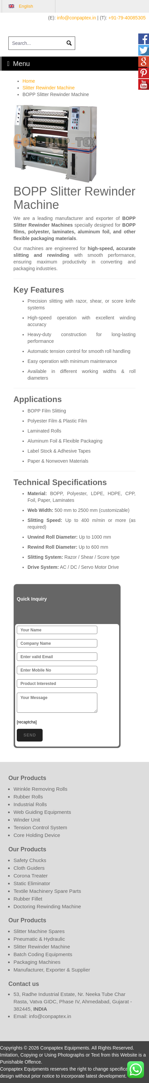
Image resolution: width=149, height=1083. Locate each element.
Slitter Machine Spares (38, 931)
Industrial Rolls (30, 804)
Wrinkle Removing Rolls (40, 789)
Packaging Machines (36, 962)
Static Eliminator (31, 883)
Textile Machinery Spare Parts (47, 891)
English (26, 6)
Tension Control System (40, 827)
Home (28, 81)
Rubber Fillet (27, 899)
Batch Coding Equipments (42, 954)
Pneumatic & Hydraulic (39, 939)
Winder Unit (26, 820)
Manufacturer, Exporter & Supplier (51, 970)
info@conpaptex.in (76, 17)
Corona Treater (30, 875)
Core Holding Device (36, 835)
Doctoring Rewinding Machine (47, 906)
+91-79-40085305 (127, 17)
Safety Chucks (29, 860)
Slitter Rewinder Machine (48, 87)
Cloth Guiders (29, 868)
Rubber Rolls (28, 796)
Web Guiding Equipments (42, 812)
